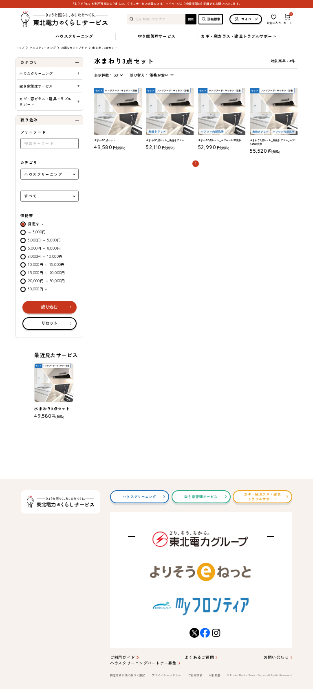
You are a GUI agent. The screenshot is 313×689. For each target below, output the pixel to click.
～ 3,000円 (37, 232)
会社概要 (215, 675)
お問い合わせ (276, 657)
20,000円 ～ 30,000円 (46, 281)
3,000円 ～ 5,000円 (44, 240)
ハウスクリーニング (74, 36)
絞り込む (49, 307)
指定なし (35, 224)
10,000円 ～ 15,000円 (46, 264)
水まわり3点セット (104, 48)
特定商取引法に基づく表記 (127, 675)
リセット (49, 323)
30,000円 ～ (38, 289)
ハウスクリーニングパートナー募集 (143, 662)
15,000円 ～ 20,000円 (46, 272)
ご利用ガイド (122, 657)
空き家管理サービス (156, 36)
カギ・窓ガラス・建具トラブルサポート (238, 36)
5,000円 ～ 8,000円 (44, 248)
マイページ (246, 19)
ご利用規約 (195, 675)
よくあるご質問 (199, 657)
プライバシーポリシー (166, 675)
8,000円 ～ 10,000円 (45, 256)
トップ (19, 48)
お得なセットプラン (74, 48)
